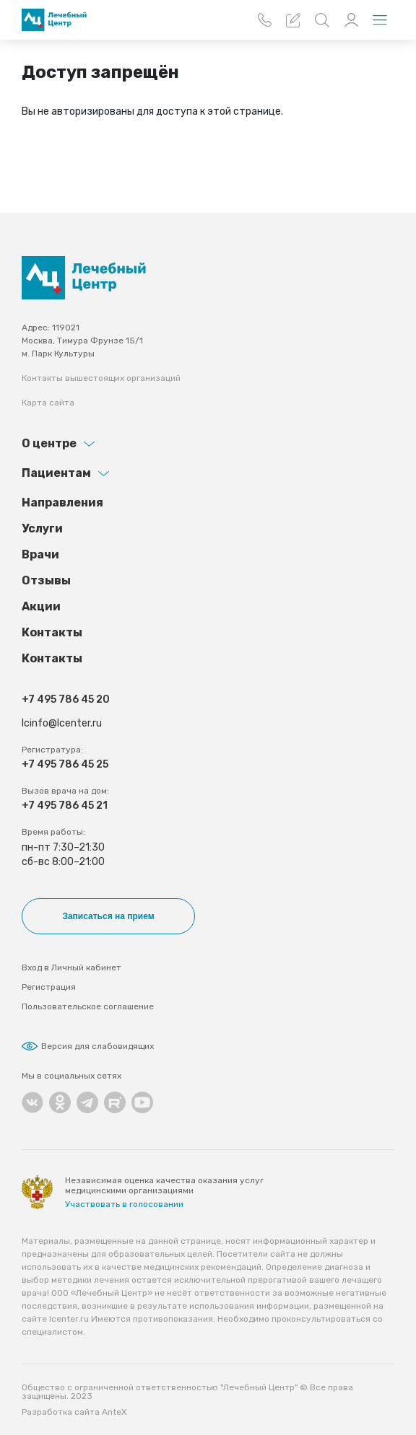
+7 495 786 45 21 (65, 805)
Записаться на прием (108, 916)
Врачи (40, 554)
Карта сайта (48, 403)
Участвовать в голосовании (124, 1204)
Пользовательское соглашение (88, 1006)
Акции (41, 606)
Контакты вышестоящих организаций (101, 378)
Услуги (42, 528)
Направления (62, 502)
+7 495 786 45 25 (65, 764)
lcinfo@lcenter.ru (62, 723)
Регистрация (49, 987)
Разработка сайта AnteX (74, 1412)
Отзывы (46, 580)
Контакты (52, 632)
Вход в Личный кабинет (71, 967)
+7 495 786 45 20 (66, 699)
